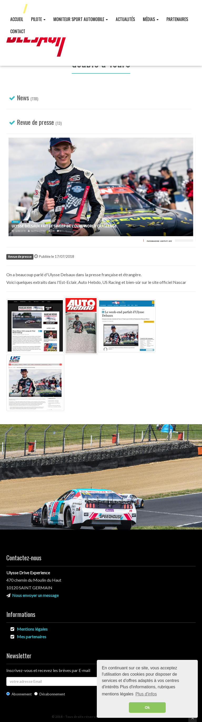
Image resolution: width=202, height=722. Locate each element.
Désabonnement (49, 694)
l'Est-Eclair (67, 282)
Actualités (125, 19)
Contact (17, 31)
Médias (151, 19)
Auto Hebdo (89, 282)
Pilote (38, 19)
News (23, 97)
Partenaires (177, 19)
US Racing (111, 282)
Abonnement (19, 694)
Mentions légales (32, 628)
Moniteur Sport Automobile (80, 19)
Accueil (16, 19)
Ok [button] (147, 707)
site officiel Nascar (169, 282)
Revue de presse (35, 122)
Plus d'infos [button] (146, 694)
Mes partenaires (31, 636)
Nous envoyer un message (35, 595)
